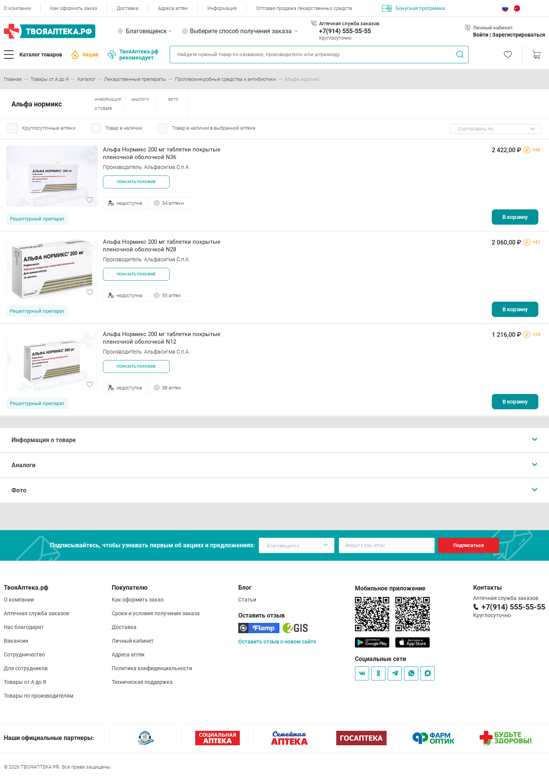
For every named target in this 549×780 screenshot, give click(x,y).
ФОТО (173, 99)
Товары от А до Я (25, 682)
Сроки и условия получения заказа (156, 613)
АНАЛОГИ (140, 99)
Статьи (247, 600)
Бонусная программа (413, 8)
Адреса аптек (173, 8)
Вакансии (16, 641)
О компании (17, 8)
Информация (222, 8)
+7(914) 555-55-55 (345, 31)
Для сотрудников (26, 668)
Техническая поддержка (142, 682)
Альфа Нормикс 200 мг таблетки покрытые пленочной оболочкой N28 (161, 245)
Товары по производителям (38, 696)
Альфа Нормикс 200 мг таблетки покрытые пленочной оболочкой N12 (161, 338)
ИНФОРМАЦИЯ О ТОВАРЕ (108, 104)
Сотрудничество (24, 654)
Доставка (127, 8)
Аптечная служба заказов (36, 613)
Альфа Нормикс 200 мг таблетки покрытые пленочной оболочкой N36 (161, 153)
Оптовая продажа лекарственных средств (304, 8)
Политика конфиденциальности (152, 668)
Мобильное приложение (390, 588)
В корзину (515, 217)
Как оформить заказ (73, 8)
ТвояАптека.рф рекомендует (133, 54)
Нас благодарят (24, 627)
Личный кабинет (133, 641)
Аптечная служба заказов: (349, 23)
